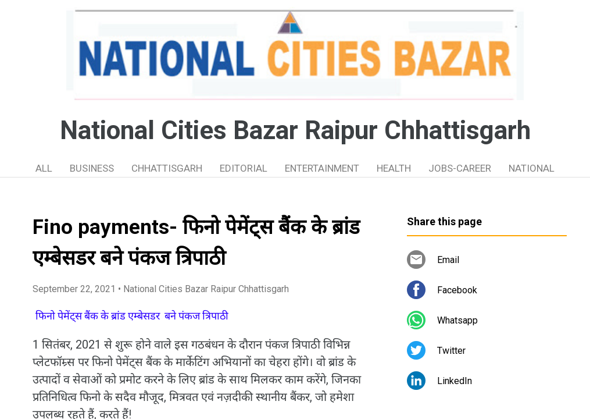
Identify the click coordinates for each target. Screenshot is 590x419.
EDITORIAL (243, 168)
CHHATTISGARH (166, 168)
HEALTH (394, 168)
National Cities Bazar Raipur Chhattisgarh (295, 130)
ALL (43, 168)
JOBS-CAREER (459, 168)
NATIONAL (532, 168)
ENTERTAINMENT (322, 168)
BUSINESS (92, 168)
